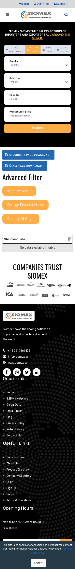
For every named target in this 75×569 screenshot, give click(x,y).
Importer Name (19, 191)
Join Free (41, 4)
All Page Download (25, 165)
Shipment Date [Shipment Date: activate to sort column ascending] (11, 241)
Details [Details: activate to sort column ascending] (62, 244)
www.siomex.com (19, 367)
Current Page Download (29, 154)
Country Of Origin (20, 219)
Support (60, 4)
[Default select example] (39, 65)
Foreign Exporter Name (25, 205)
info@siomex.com (19, 361)
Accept (38, 563)
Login (24, 4)
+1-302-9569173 (19, 355)
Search (37, 128)
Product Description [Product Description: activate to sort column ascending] (36, 241)
